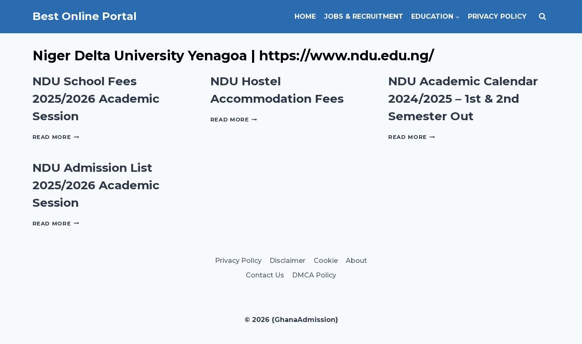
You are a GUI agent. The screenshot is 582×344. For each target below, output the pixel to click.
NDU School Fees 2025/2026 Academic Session (96, 98)
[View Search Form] (542, 16)
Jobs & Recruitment (363, 16)
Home (305, 16)
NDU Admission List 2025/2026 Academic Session (96, 185)
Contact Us (265, 275)
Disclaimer (287, 261)
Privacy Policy (497, 16)
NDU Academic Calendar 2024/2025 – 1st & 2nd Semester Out (463, 98)
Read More (55, 137)
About (356, 261)
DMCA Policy (314, 275)
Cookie (326, 261)
